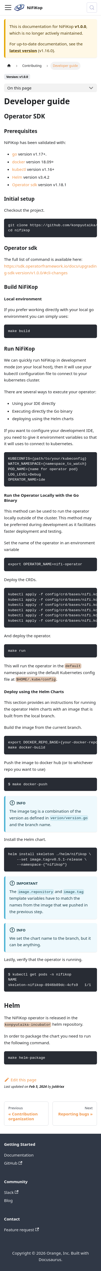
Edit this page (20, 1079)
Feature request (21, 1229)
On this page (19, 88)
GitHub (13, 1163)
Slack (11, 1192)
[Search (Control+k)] (92, 7)
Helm (17, 177)
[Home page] (9, 66)
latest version (23, 50)
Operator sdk (24, 184)
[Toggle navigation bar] (8, 7)
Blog (8, 1200)
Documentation (19, 1155)
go (14, 154)
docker (18, 161)
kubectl (19, 169)
